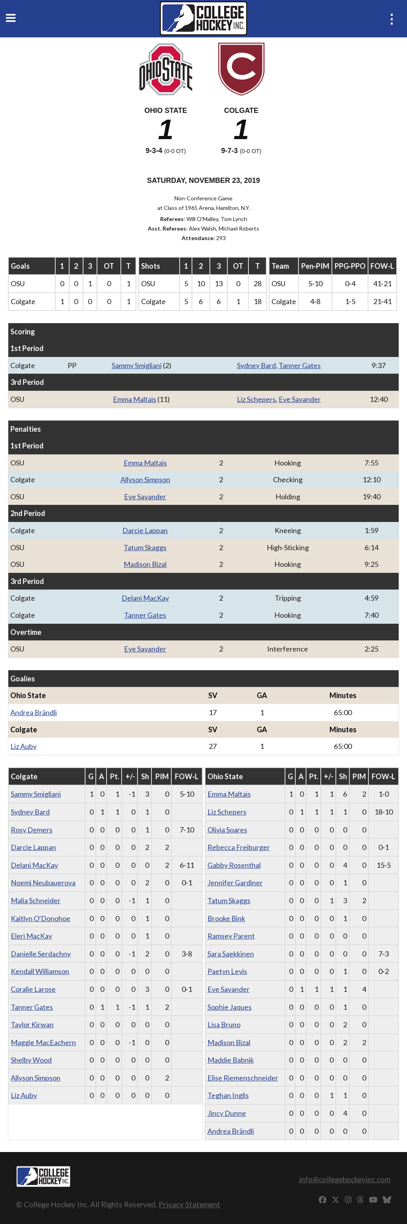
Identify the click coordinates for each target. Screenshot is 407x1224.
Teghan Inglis (228, 1095)
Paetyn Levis (227, 971)
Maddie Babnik (230, 1059)
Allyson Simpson (145, 479)
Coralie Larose (33, 989)
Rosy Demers (31, 829)
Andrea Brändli (33, 712)
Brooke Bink (226, 918)
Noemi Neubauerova (43, 882)
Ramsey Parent (231, 935)
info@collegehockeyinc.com (344, 1179)
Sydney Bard (256, 365)
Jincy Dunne (226, 1113)
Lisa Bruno (223, 1024)
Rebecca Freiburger (238, 847)
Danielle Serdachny (41, 953)
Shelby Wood (31, 1059)
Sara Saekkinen (230, 953)
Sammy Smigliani (137, 365)
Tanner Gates (300, 365)
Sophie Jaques (229, 1007)
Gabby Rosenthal (234, 865)
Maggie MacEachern (43, 1042)
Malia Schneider (35, 900)
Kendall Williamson (40, 971)
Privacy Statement (189, 1204)
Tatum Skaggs (145, 547)
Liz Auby (23, 746)
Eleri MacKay (31, 935)
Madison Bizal (145, 564)
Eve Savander (300, 399)
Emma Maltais (134, 399)
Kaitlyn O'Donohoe (40, 918)
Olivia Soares (227, 829)
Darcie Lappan (145, 530)
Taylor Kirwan (32, 1024)
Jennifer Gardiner (235, 882)
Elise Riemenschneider (242, 1077)
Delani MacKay (145, 598)
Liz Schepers (256, 399)
